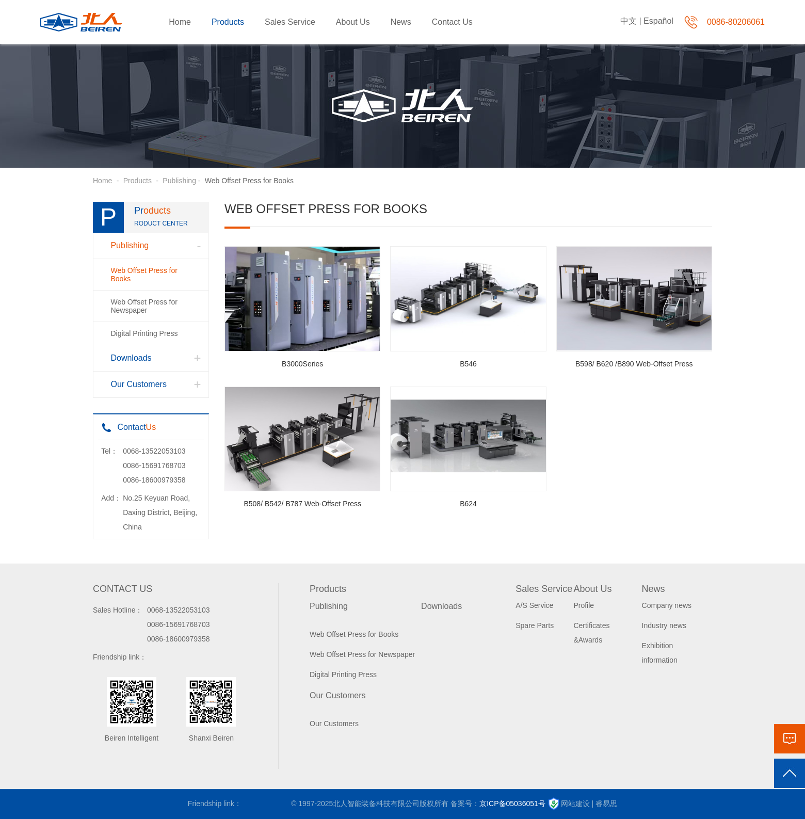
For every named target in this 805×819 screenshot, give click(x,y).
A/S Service (534, 605)
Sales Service (290, 22)
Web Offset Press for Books (143, 274)
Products (228, 22)
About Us (353, 22)
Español (658, 21)
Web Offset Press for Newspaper (143, 306)
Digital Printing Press (144, 333)
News (401, 22)
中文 (628, 21)
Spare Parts (535, 625)
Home (180, 22)
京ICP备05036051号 (512, 803)
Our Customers (138, 384)
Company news (667, 605)
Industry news (664, 625)
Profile (583, 605)
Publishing (179, 180)
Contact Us (452, 22)
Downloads (130, 358)
